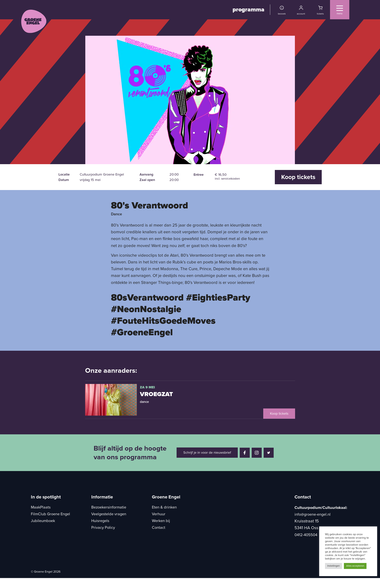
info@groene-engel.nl (313, 514)
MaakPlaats (41, 507)
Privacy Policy (103, 527)
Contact (158, 527)
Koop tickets (298, 177)
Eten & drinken (164, 507)
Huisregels (100, 521)
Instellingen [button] (333, 565)
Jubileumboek (43, 521)
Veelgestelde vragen (108, 514)
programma (248, 9)
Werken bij (161, 521)
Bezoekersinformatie (108, 507)
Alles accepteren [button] (355, 565)
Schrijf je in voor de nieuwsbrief (207, 452)
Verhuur (158, 514)
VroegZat (156, 394)
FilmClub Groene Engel (50, 514)
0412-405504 (306, 535)
